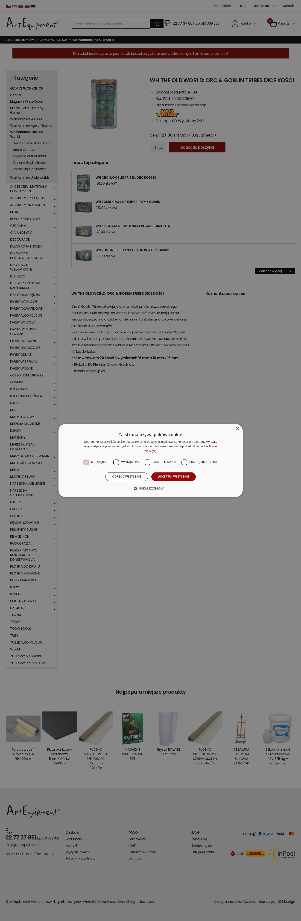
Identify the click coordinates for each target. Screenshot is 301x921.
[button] (150, 488)
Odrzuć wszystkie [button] (126, 476)
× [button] (237, 429)
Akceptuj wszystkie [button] (173, 476)
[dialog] (150, 460)
